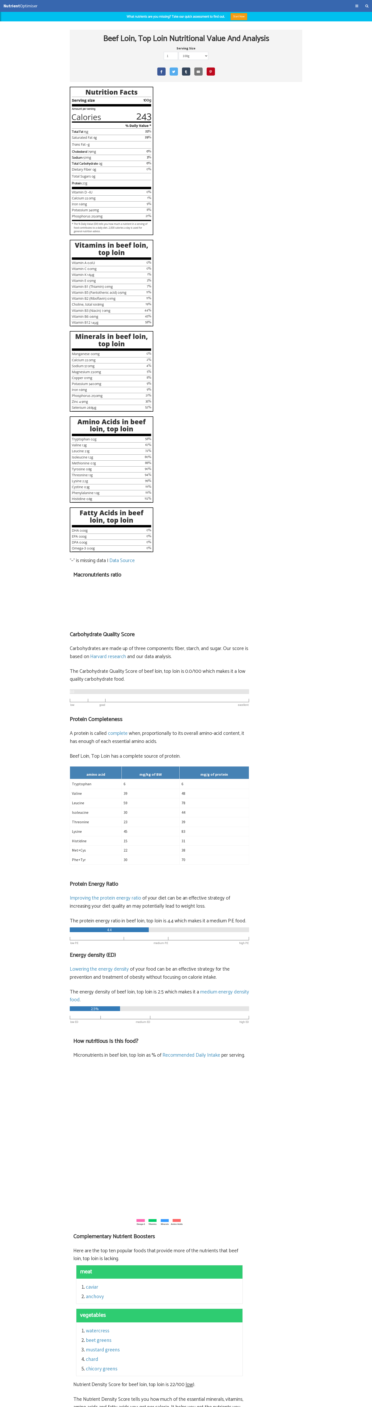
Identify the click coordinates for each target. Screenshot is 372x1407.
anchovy (173, 827)
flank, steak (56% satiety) (187, 1277)
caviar (170, 817)
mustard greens (181, 880)
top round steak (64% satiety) (192, 1258)
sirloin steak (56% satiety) (188, 1286)
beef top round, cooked (249, 1258)
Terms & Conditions (17, 1401)
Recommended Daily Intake (269, 578)
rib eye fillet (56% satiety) (187, 1267)
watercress (176, 861)
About (37, 1401)
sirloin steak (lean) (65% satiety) (194, 1248)
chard (170, 889)
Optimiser (20, 6)
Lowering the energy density (176, 491)
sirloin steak (228, 1286)
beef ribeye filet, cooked (241, 1267)
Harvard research (212, 171)
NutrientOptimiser (326, 1401)
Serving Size (186, 49)
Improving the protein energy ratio (183, 413)
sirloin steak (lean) (248, 1248)
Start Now (242, 16)
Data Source (122, 579)
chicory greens (180, 899)
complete (195, 248)
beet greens (177, 870)
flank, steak (227, 1277)
